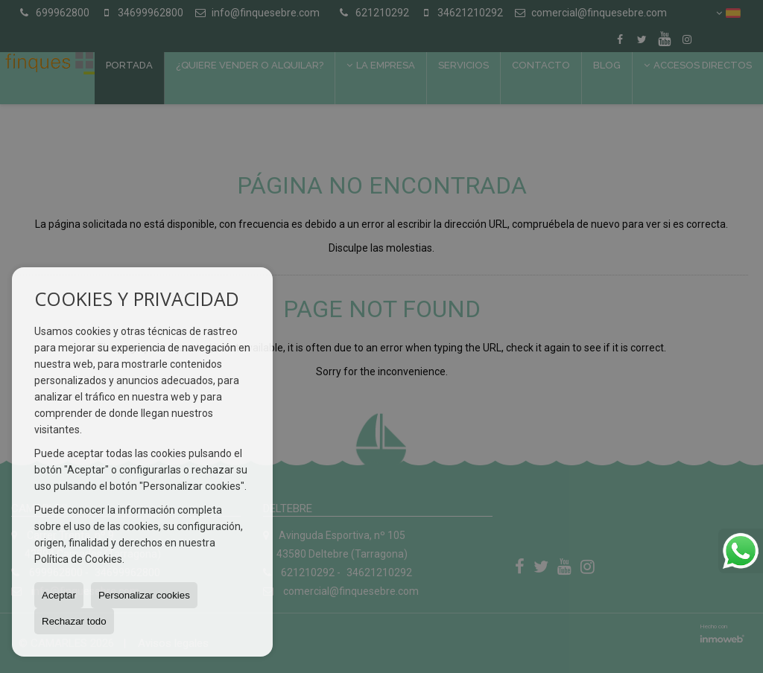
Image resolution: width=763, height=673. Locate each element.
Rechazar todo (74, 621)
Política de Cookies (78, 559)
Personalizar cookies (144, 595)
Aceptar (59, 595)
